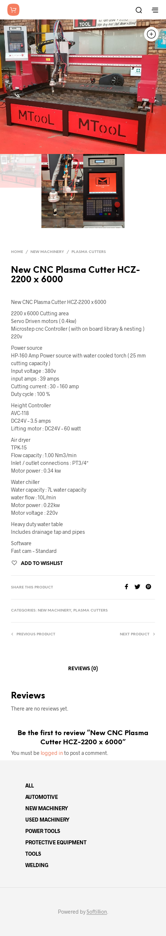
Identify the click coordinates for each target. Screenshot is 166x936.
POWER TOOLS (42, 831)
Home (17, 252)
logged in (52, 753)
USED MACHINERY (47, 819)
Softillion (96, 912)
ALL (29, 785)
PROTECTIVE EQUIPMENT (55, 842)
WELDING (36, 865)
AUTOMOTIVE (41, 797)
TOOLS (33, 854)
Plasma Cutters (88, 252)
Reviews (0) (83, 669)
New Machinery (47, 252)
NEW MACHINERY (46, 808)
